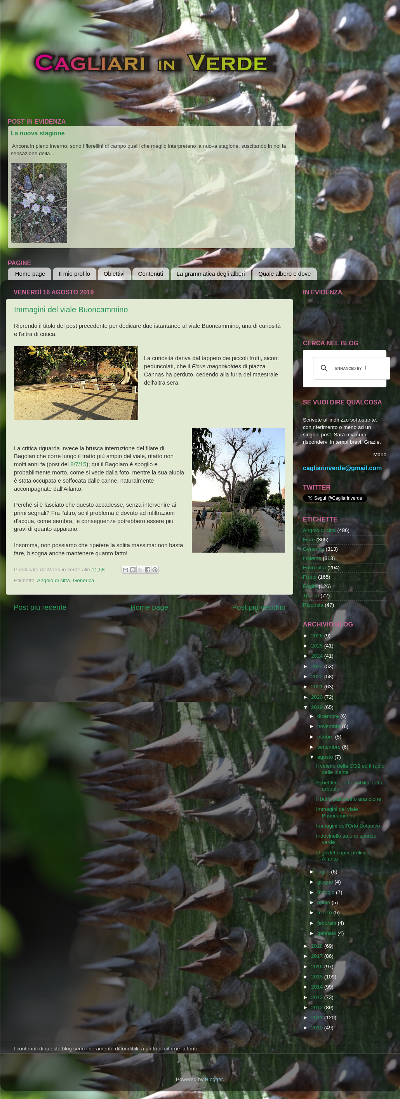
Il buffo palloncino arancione (348, 799)
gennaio (327, 933)
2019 (317, 707)
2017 (317, 956)
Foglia (310, 586)
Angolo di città (53, 580)
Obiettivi (114, 273)
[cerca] (350, 368)
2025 (317, 646)
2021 (317, 687)
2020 (317, 697)
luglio (324, 872)
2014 (317, 987)
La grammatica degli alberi (211, 273)
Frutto (310, 577)
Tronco (311, 595)
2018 (317, 946)
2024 (317, 656)
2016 (317, 967)
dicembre (328, 716)
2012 (317, 1007)
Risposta (313, 605)
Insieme (312, 558)
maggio (326, 892)
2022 (317, 676)
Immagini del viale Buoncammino (71, 309)
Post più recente (40, 607)
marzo (325, 912)
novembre (329, 726)
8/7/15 (78, 464)
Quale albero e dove (284, 273)
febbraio (327, 923)
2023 (317, 666)
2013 (317, 997)
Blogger (214, 1079)
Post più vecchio (258, 607)
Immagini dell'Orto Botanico (348, 826)
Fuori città (314, 567)
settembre (329, 747)
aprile (324, 902)
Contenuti (150, 273)
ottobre (326, 737)
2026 (317, 636)
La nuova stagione (38, 133)
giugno (325, 882)
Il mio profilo (74, 273)
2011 (317, 1017)
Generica (83, 580)
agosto (325, 757)
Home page (30, 273)
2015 (317, 977)
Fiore (309, 539)
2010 (317, 1028)
